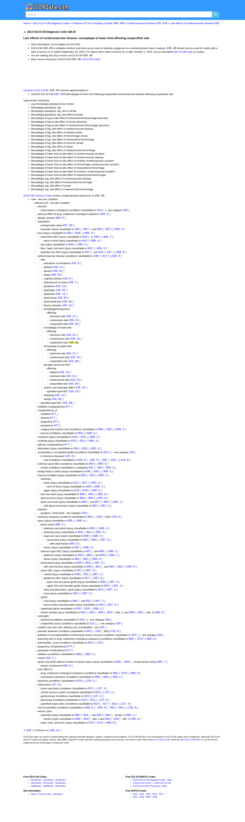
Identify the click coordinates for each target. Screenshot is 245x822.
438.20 (73, 327)
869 (101, 560)
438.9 (116, 258)
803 (111, 576)
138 (99, 654)
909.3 (120, 435)
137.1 (109, 705)
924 (83, 443)
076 (79, 693)
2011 (45, 797)
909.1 (117, 689)
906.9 (89, 234)
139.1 (91, 693)
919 (86, 619)
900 (86, 544)
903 (80, 541)
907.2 (105, 513)
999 (109, 435)
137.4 (125, 717)
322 (92, 634)
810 (76, 498)
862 (85, 568)
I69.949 (59, 94)
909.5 (104, 215)
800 (82, 502)
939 (96, 478)
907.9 (90, 580)
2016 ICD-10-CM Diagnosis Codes (149, 794)
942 (87, 254)
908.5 (107, 478)
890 (131, 623)
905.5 (103, 482)
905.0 (102, 502)
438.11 (58, 269)
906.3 (94, 443)
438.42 (75, 342)
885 (77, 230)
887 (85, 230)
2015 (97, 59)
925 (73, 447)
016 (86, 709)
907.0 (105, 548)
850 (85, 548)
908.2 (113, 560)
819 (85, 498)
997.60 (67, 226)
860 (76, 568)
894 (140, 623)
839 (84, 455)
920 (74, 443)
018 (114, 717)
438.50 (73, 388)
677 (68, 412)
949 (77, 234)
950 (77, 584)
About (34, 807)
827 (84, 490)
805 (84, 509)
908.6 (91, 439)
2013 (85, 59)
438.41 (71, 338)
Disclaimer (58, 807)
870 (90, 736)
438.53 (64, 376)
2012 (33, 797)
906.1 (130, 728)
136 (98, 525)
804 (90, 502)
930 (87, 478)
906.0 (111, 736)
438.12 (60, 297)
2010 (57, 797)
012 (92, 713)
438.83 (62, 301)
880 (100, 623)
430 (96, 258)
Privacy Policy (44, 807)
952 (88, 611)
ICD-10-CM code (183, 52)
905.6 (95, 455)
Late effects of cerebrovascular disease (195, 23)
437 (104, 258)
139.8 (69, 462)
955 (106, 596)
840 (82, 623)
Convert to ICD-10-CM (35, 90)
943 (84, 238)
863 (80, 564)
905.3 (99, 494)
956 (102, 592)
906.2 (98, 619)
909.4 (110, 474)
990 (78, 666)
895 (99, 230)
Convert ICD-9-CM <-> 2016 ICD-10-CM (152, 797)
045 (90, 654)
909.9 (60, 219)
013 (97, 705)
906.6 (95, 242)
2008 (45, 799)
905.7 (161, 674)
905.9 (119, 230)
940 (71, 246)
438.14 (67, 308)
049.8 (81, 466)
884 (109, 623)
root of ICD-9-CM (161, 753)
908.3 (59, 533)
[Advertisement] (91, 75)
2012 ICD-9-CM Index (190, 753)
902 (92, 537)
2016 (135, 807)
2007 (57, 799)
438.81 (57, 273)
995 (91, 470)
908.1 (113, 564)
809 (106, 509)
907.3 (111, 600)
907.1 (97, 584)
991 (91, 474)
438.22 (73, 323)
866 (89, 564)
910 (78, 619)
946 (100, 254)
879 (99, 736)
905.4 (96, 490)
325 (133, 646)
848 (91, 623)
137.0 (56, 697)
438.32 (75, 361)
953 (100, 600)
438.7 (72, 285)
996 (100, 435)
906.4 (93, 447)
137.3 (101, 701)
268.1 (50, 670)
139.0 (124, 466)
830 (75, 455)
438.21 (71, 320)
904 (88, 541)
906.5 (82, 246)
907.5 (114, 592)
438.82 (60, 293)
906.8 (120, 254)
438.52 (75, 384)
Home (26, 23)
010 (83, 713)
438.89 (67, 408)
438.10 (80, 392)
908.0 (97, 568)
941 (90, 250)
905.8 (159, 623)
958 (80, 439)
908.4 (103, 537)
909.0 (151, 650)
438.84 (56, 277)
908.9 (81, 529)
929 (82, 447)
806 (94, 513)
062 (104, 466)
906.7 (107, 238)
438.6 (75, 265)
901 (76, 556)
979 (139, 650)
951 (86, 584)
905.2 (96, 498)
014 (96, 717)
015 (90, 701)
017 (105, 717)
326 (125, 211)
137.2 (98, 709)
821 (76, 490)
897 (108, 230)
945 (96, 238)
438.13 (60, 289)
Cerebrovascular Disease (147, 23)
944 (84, 242)
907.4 (118, 596)
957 (79, 580)
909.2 (90, 666)
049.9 (94, 466)
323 (105, 459)
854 (93, 548)
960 (130, 650)
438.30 (73, 365)
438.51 (71, 380)
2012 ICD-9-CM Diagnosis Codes (51, 23)
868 (102, 564)
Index (38, 794)
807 (97, 509)
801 (98, 576)
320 (81, 630)
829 (92, 482)
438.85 (56, 404)
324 (99, 211)
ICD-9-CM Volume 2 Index (37, 196)
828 (83, 482)
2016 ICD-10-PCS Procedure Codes (150, 799)
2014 (91, 59)
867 (88, 560)
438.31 (71, 357)
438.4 (30, 744)
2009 (33, 799)
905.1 (117, 509)
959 (69, 529)
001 (90, 525)
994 (99, 474)
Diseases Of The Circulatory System (99, 23)
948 (68, 234)
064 (113, 466)
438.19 (73, 396)
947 (109, 254)
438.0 (67, 281)
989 (105, 689)
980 (97, 689)
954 (75, 604)
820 (88, 494)
